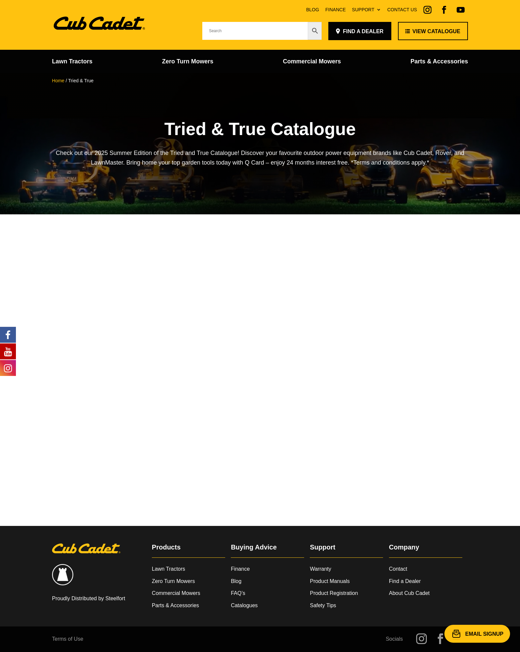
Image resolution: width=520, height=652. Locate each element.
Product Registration (334, 593)
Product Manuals (330, 581)
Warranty (320, 569)
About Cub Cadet (409, 593)
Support (363, 9)
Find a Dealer (405, 581)
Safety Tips (323, 605)
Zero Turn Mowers (188, 62)
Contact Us (402, 9)
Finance (335, 9)
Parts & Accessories (439, 62)
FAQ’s (238, 593)
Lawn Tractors (72, 62)
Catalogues (244, 605)
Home (58, 80)
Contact (398, 569)
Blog (312, 9)
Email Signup (484, 633)
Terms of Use (67, 639)
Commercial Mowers (312, 62)
